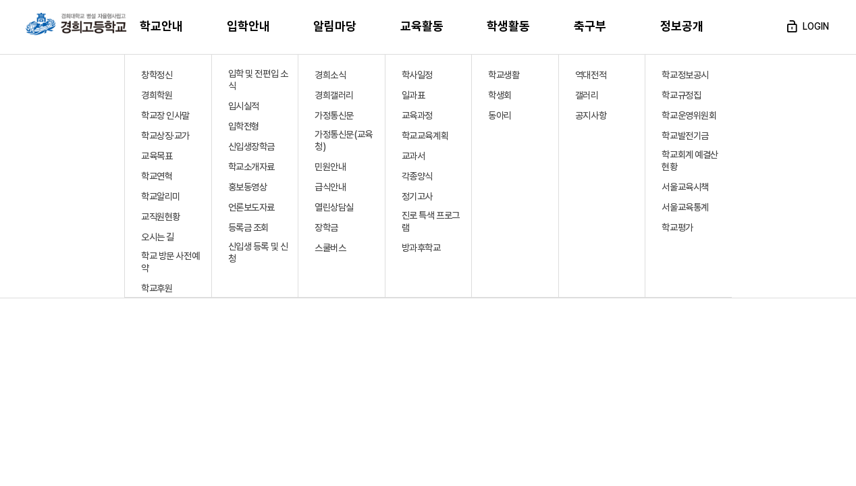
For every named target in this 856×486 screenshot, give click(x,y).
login (806, 26)
